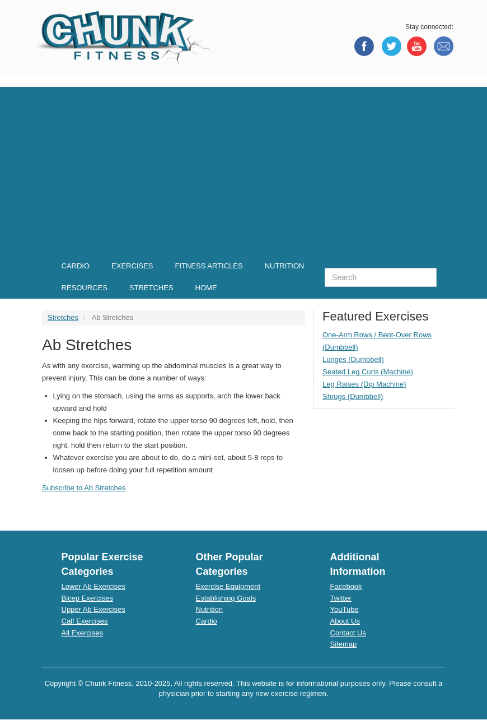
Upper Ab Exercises (93, 609)
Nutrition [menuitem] (285, 266)
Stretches (63, 317)
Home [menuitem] (206, 288)
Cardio (206, 621)
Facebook (346, 586)
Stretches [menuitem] (151, 288)
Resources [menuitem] (84, 288)
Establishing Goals (226, 598)
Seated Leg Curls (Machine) (367, 372)
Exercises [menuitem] (132, 266)
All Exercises (82, 633)
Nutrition (209, 609)
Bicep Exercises (87, 598)
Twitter (341, 598)
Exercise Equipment (228, 586)
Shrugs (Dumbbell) (352, 396)
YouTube (344, 609)
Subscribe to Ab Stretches (84, 488)
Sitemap (343, 644)
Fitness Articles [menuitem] (208, 266)
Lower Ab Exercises (93, 586)
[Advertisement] (243, 165)
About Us (345, 621)
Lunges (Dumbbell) (353, 359)
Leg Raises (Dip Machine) (364, 384)
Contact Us (348, 633)
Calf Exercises (85, 621)
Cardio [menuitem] (76, 266)
